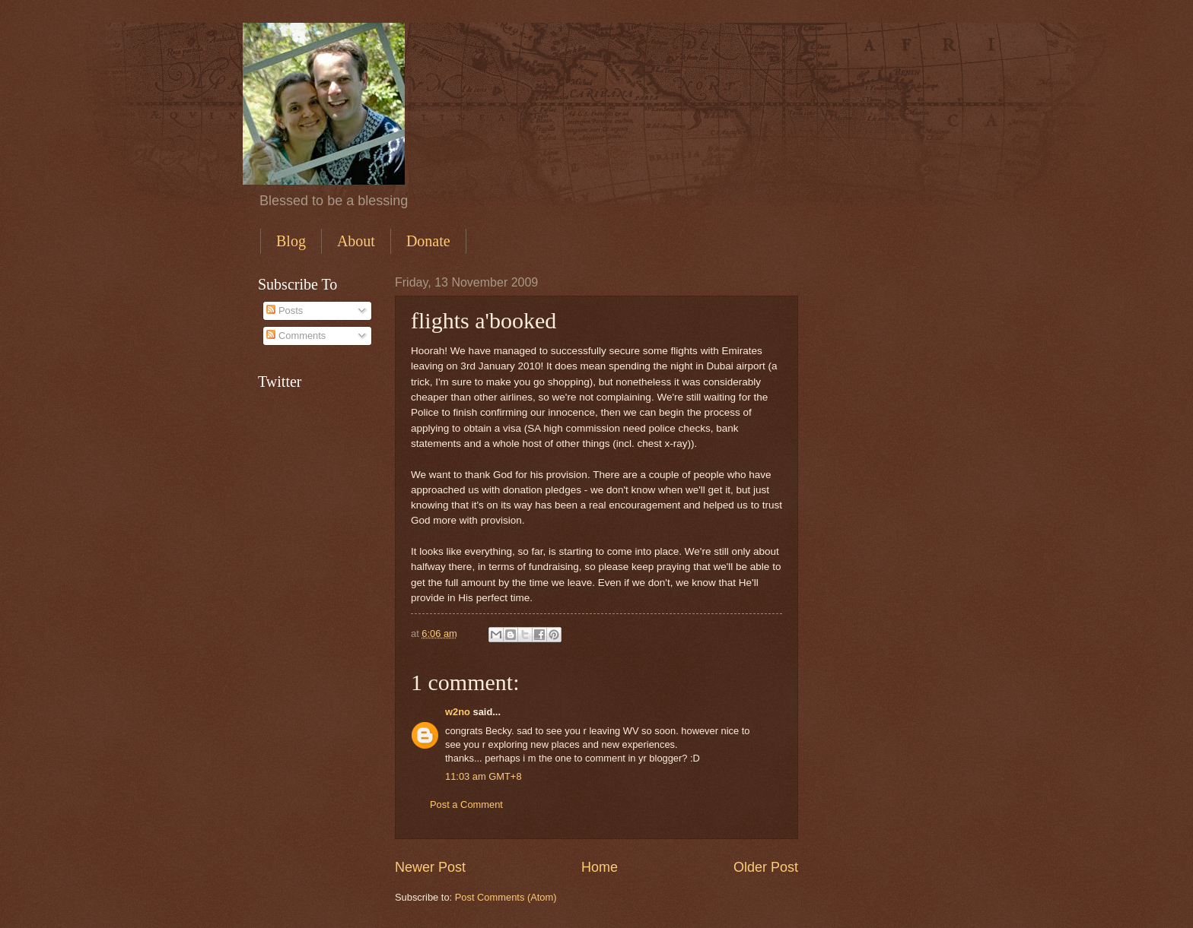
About (356, 241)
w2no (457, 711)
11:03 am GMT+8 (483, 776)
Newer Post (430, 867)
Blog (291, 241)
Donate (428, 241)
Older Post (765, 867)
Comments (296, 335)
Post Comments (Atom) (506, 897)
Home (599, 867)
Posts (284, 310)
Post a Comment (466, 804)
